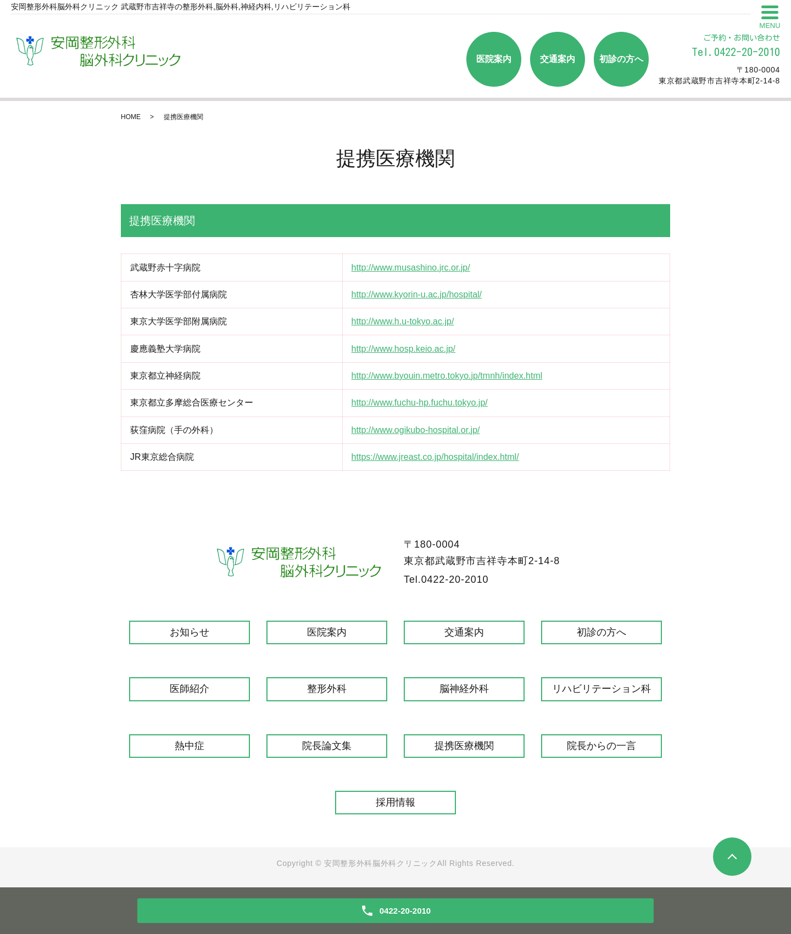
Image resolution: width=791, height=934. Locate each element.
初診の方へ (621, 59)
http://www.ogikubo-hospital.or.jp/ (416, 430)
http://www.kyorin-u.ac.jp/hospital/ (417, 294)
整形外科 (327, 688)
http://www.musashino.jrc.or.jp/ (411, 267)
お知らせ (189, 632)
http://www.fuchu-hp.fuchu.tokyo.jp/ (420, 402)
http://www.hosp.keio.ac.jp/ (403, 348)
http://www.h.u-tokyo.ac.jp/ (403, 321)
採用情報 (395, 802)
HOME (131, 117)
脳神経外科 (464, 688)
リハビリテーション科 (601, 688)
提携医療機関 (464, 745)
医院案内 (493, 59)
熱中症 (189, 745)
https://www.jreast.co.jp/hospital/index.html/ (435, 457)
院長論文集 (327, 745)
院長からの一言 (601, 745)
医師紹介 (189, 688)
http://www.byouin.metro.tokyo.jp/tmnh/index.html (447, 375)
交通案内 (557, 59)
